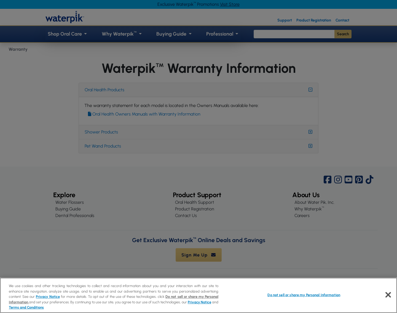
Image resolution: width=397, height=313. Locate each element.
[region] (198, 295)
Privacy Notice (48, 297)
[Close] (388, 295)
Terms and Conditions (26, 307)
